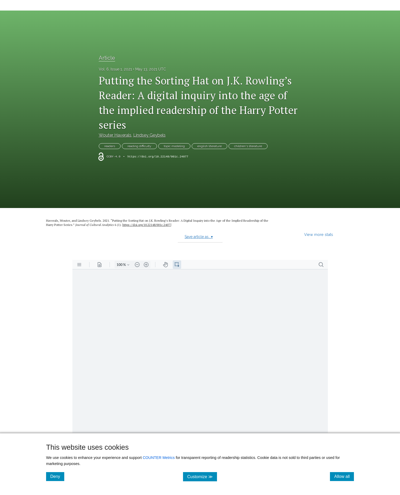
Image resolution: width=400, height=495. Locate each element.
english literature (209, 146)
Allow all (344, 476)
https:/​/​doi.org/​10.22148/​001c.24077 (146, 224)
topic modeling (174, 146)
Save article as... (199, 237)
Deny (57, 476)
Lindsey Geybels (149, 135)
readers (109, 146)
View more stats (318, 234)
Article (107, 58)
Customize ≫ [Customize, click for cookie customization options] (202, 476)
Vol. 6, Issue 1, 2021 (115, 69)
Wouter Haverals (115, 135)
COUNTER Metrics (159, 458)
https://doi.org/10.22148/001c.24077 (157, 156)
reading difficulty (139, 146)
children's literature (248, 146)
